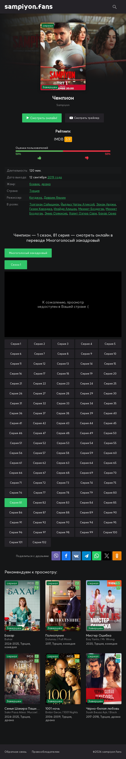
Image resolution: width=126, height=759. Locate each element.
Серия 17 (39, 373)
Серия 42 (39, 423)
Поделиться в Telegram (86, 555)
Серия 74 (86, 482)
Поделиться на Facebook (66, 555)
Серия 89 (86, 512)
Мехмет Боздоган (91, 209)
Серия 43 (62, 423)
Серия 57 (39, 453)
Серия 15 (110, 363)
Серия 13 (63, 363)
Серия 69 (86, 472)
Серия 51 (16, 443)
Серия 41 (16, 423)
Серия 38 (62, 413)
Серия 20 (110, 373)
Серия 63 (62, 463)
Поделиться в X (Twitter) (106, 555)
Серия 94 (86, 522)
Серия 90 (110, 512)
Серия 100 (110, 532)
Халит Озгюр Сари (83, 213)
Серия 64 (86, 463)
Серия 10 (110, 353)
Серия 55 (110, 443)
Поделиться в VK (76, 555)
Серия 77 (39, 492)
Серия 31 (16, 403)
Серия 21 (16, 383)
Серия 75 (110, 482)
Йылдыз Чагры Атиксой (78, 204)
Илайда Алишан (65, 209)
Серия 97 (39, 532)
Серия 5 (110, 343)
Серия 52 (39, 443)
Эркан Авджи (106, 204)
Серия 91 (16, 522)
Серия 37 (39, 413)
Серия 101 (15, 542)
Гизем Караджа (40, 209)
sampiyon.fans (29, 6)
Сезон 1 (16, 264)
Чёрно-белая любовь (102, 708)
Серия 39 (86, 413)
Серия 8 (63, 353)
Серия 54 (86, 443)
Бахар (9, 635)
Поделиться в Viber (56, 555)
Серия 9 (86, 353)
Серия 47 (39, 433)
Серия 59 (86, 453)
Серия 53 (63, 443)
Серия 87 (39, 512)
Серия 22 (39, 383)
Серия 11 (15, 363)
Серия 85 (110, 502)
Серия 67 (39, 472)
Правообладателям (45, 751)
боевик (34, 184)
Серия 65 (110, 463)
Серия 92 (39, 522)
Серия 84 (86, 502)
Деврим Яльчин (55, 197)
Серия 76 (15, 492)
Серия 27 (39, 393)
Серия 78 (63, 492)
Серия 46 (15, 433)
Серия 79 (86, 492)
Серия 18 (63, 373)
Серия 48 (63, 433)
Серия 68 (63, 472)
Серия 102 (39, 542)
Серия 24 (86, 383)
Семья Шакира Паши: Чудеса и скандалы (22, 708)
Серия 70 (110, 472)
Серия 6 (15, 353)
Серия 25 (110, 383)
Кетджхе (35, 197)
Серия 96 (15, 532)
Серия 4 (86, 343)
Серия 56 (15, 453)
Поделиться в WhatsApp (96, 555)
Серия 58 (62, 453)
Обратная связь (16, 751)
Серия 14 (86, 363)
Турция (34, 191)
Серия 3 (62, 343)
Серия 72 (39, 482)
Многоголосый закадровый (28, 253)
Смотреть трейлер (86, 118)
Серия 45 (110, 423)
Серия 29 (86, 393)
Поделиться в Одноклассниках (116, 555)
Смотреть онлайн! (43, 118)
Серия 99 (86, 532)
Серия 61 (16, 463)
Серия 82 (39, 502)
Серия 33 (63, 403)
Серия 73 (63, 482)
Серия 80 (110, 492)
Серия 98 (63, 532)
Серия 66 (15, 472)
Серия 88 (63, 512)
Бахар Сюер (107, 213)
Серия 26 (15, 393)
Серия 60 (110, 453)
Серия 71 (16, 482)
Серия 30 (110, 393)
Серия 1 (16, 343)
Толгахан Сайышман (44, 204)
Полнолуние (54, 635)
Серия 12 (39, 363)
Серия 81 (16, 502)
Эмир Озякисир (56, 213)
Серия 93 (62, 522)
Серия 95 (110, 522)
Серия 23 (63, 383)
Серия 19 (86, 373)
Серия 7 (39, 353)
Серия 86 (15, 512)
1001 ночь (52, 708)
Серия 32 (39, 403)
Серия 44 (86, 423)
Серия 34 (86, 403)
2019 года (54, 177)
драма (46, 184)
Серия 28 (62, 393)
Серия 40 (110, 413)
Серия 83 (62, 502)
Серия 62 (39, 463)
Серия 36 (15, 413)
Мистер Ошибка (98, 635)
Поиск (114, 7)
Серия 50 (110, 433)
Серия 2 (39, 343)
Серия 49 (86, 433)
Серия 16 (16, 373)
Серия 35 (110, 403)
